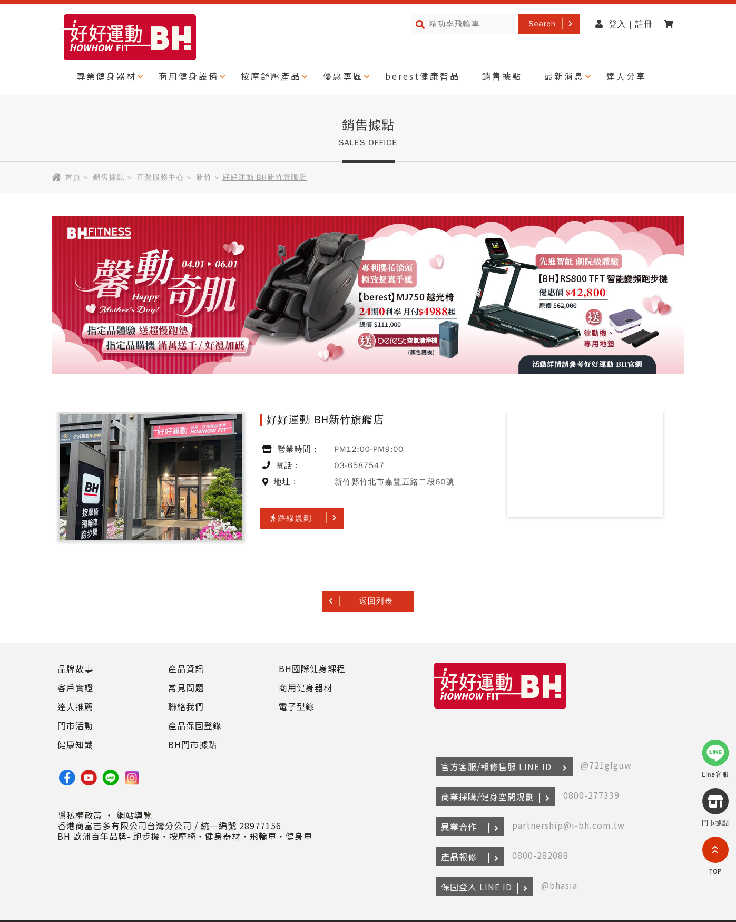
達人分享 (626, 76)
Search (542, 23)
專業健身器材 (106, 76)
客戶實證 (75, 687)
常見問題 (186, 687)
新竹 (204, 177)
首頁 (73, 177)
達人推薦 (75, 706)
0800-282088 (540, 855)
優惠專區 (343, 76)
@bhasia (559, 885)
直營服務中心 (160, 177)
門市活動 (75, 725)
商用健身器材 (305, 687)
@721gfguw (606, 765)
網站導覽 (134, 815)
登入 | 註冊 (624, 24)
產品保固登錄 (195, 725)
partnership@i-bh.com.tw (568, 825)
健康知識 (75, 744)
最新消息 (564, 76)
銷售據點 (502, 76)
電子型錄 (297, 706)
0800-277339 (591, 795)
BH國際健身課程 (312, 668)
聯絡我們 (186, 706)
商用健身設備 (189, 76)
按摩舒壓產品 (271, 76)
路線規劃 (291, 518)
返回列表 (376, 601)
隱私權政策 (79, 815)
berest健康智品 (422, 76)
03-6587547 (360, 465)
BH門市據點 (192, 744)
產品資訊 (186, 668)
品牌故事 (75, 668)
